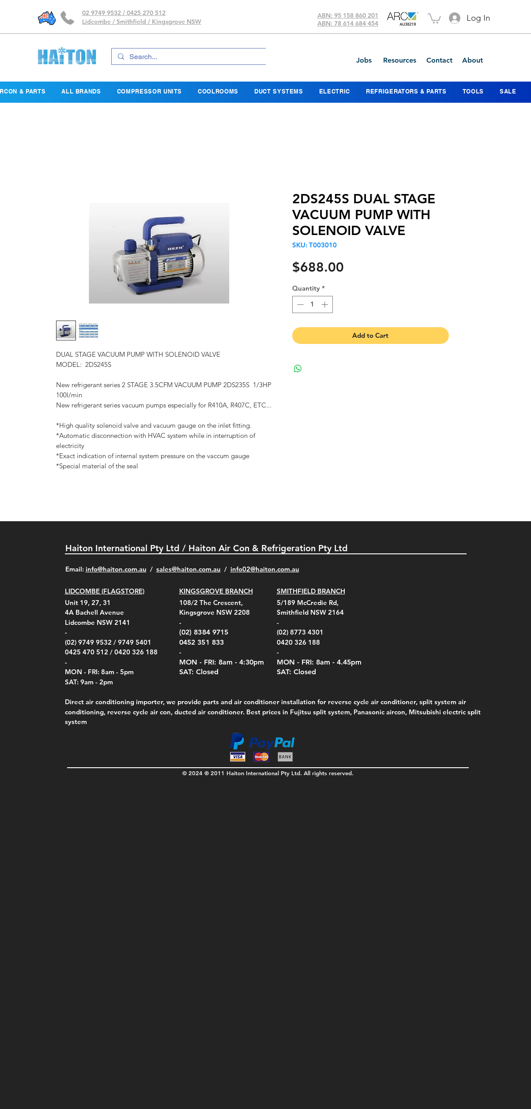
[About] (472, 60)
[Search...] (206, 57)
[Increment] (325, 304)
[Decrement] (299, 304)
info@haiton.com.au (116, 569)
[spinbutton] (312, 304)
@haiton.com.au (274, 569)
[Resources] (399, 60)
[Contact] (439, 60)
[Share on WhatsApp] (298, 368)
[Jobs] (363, 60)
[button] (434, 17)
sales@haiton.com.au (188, 569)
